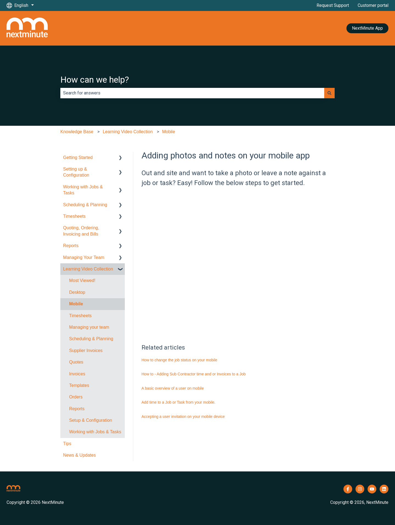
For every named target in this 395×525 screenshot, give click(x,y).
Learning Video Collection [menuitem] (88, 269)
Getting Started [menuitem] (78, 157)
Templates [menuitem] (79, 385)
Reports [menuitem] (70, 245)
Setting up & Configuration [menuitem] (76, 172)
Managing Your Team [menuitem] (83, 257)
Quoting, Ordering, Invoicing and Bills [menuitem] (81, 230)
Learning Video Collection (128, 131)
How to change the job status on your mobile (179, 360)
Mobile (168, 131)
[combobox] (192, 93)
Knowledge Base (76, 131)
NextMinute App (367, 28)
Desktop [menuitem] (77, 292)
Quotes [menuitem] (76, 362)
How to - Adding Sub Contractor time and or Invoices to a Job (194, 374)
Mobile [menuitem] (76, 303)
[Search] (329, 93)
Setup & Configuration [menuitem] (90, 420)
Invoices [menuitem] (77, 374)
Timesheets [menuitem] (74, 216)
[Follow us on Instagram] (360, 489)
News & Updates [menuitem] (79, 455)
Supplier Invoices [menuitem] (86, 350)
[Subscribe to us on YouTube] (372, 489)
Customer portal (373, 5)
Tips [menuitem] (67, 443)
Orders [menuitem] (76, 397)
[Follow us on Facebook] (347, 489)
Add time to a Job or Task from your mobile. (179, 402)
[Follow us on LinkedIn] (384, 489)
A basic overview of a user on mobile (173, 388)
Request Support (333, 5)
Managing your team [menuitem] (89, 327)
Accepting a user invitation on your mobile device (183, 416)
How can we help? (94, 79)
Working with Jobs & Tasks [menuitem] (83, 190)
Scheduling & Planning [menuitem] (85, 204)
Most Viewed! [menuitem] (82, 280)
